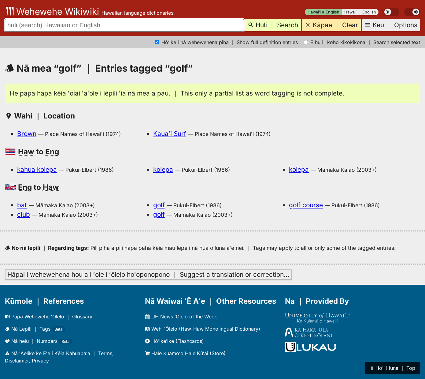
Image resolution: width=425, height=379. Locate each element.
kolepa (163, 169)
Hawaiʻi (350, 12)
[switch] (391, 12)
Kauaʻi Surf (169, 133)
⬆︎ (392, 368)
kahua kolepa (37, 169)
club (23, 214)
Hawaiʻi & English (323, 12)
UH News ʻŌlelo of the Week (181, 316)
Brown (26, 133)
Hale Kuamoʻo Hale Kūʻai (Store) (185, 353)
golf (159, 205)
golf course (306, 205)
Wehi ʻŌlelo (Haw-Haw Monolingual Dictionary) (202, 329)
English (369, 12)
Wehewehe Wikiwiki (52, 11)
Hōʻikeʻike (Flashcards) (174, 341)
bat (22, 205)
